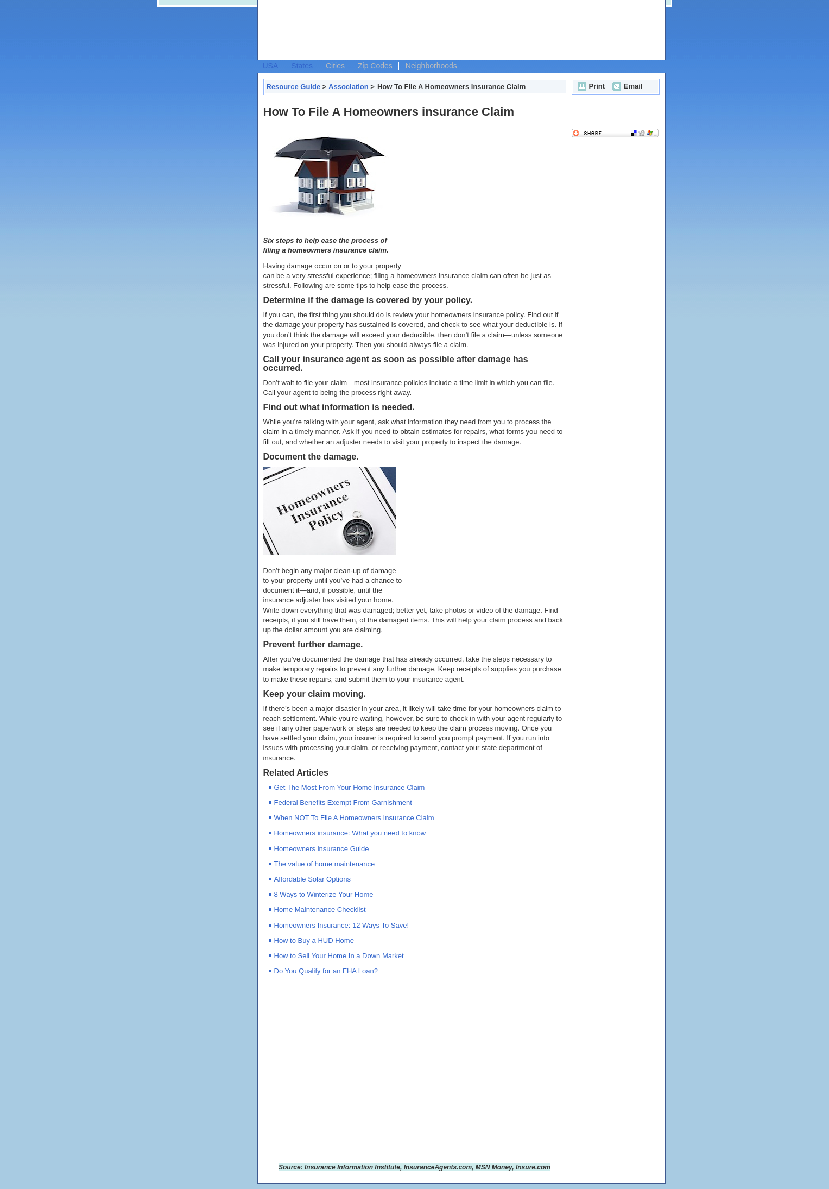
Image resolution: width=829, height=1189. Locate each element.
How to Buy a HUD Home (314, 940)
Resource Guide (294, 87)
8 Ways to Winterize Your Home (324, 894)
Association (348, 87)
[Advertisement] (458, 30)
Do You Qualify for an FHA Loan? (326, 971)
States (302, 65)
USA (271, 65)
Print (590, 86)
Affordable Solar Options (312, 879)
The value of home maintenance (324, 864)
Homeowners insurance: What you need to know (350, 833)
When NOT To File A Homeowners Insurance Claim (354, 818)
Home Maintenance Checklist (320, 909)
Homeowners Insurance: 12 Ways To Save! (341, 925)
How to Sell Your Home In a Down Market (339, 956)
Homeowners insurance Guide (321, 849)
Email (626, 86)
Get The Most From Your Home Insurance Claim (349, 787)
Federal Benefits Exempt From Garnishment (343, 802)
